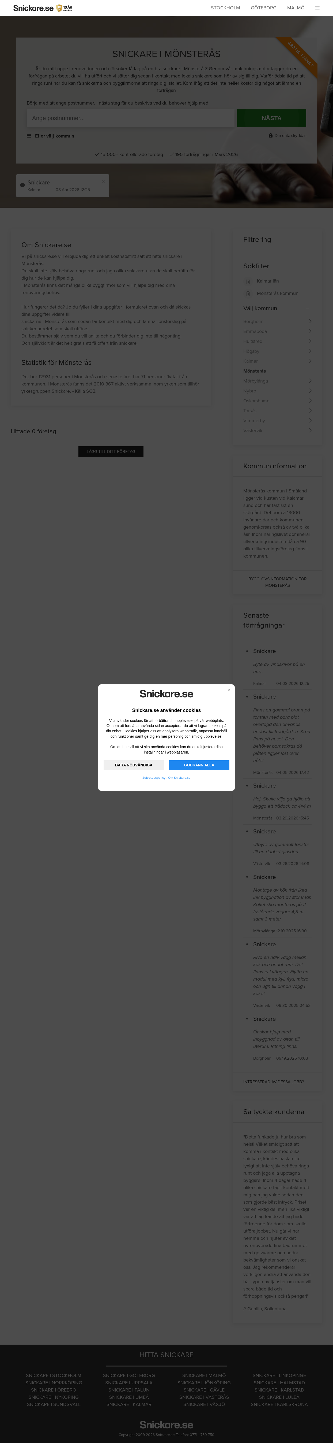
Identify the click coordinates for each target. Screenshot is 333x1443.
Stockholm (225, 8)
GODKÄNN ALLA (199, 765)
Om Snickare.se (179, 778)
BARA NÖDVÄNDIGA (133, 765)
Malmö (296, 8)
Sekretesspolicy (153, 778)
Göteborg (264, 8)
